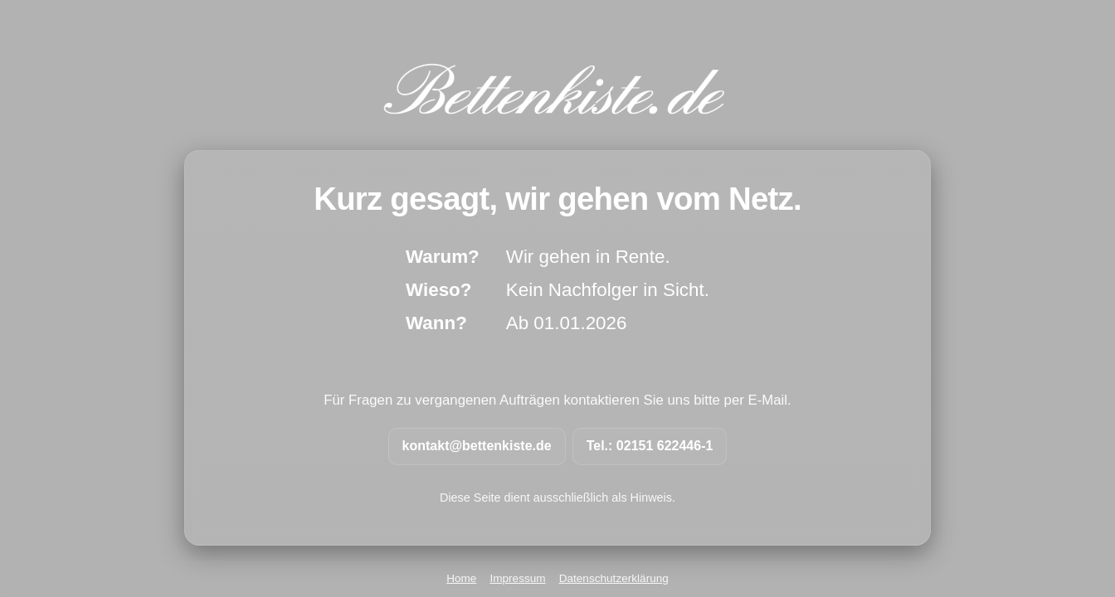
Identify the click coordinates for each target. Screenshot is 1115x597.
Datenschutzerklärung (614, 578)
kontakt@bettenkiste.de (477, 446)
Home (461, 578)
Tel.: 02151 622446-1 (650, 446)
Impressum (517, 578)
